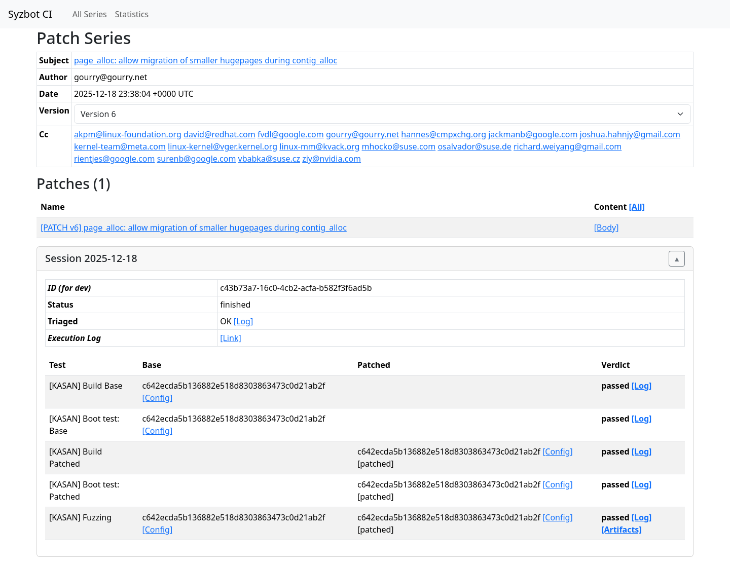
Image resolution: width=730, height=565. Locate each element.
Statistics (132, 14)
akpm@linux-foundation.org (127, 134)
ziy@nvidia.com (331, 158)
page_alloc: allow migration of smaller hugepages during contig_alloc (205, 60)
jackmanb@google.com (532, 134)
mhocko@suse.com (399, 146)
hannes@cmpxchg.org (443, 134)
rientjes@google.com (114, 158)
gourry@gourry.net (362, 134)
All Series (89, 14)
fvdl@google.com (291, 134)
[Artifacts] (621, 529)
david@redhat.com (220, 134)
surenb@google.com (196, 158)
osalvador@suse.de (474, 146)
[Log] (243, 321)
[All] (637, 206)
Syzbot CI (30, 14)
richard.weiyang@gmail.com (568, 146)
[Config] (157, 397)
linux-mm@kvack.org (319, 146)
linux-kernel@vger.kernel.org (222, 146)
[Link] (230, 338)
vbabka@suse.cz (269, 158)
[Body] (606, 227)
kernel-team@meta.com (120, 146)
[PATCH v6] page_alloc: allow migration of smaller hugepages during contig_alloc (194, 227)
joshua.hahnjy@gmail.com (630, 134)
